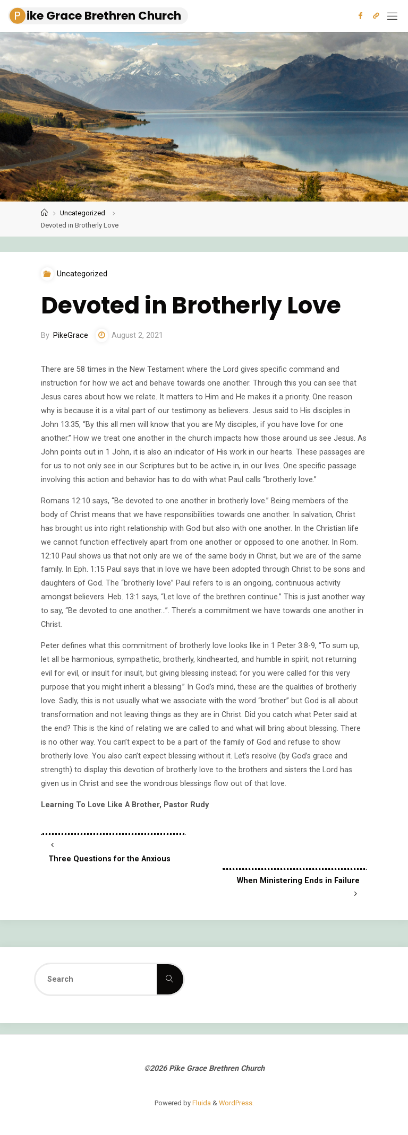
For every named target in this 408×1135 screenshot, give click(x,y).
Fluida (201, 1103)
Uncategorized (82, 213)
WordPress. (236, 1103)
